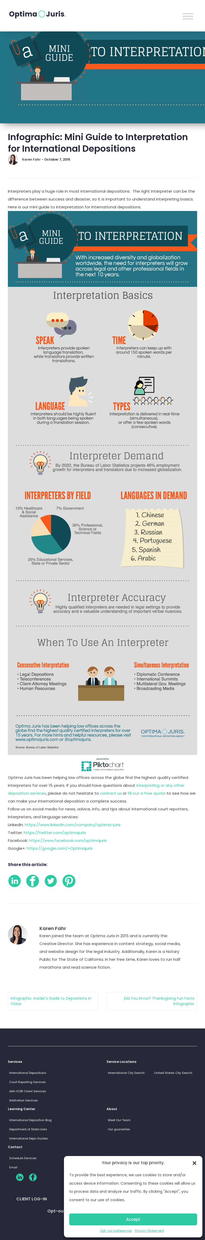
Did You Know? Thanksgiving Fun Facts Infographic (159, 1001)
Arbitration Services (23, 1100)
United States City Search (173, 1073)
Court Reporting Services (27, 1082)
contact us (111, 793)
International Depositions (27, 1073)
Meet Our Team (119, 1120)
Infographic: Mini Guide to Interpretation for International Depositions (98, 143)
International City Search (126, 1073)
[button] (194, 1162)
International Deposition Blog (30, 1120)
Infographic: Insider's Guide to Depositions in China (51, 1001)
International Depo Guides (28, 1138)
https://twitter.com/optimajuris (55, 832)
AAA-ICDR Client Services (27, 1091)
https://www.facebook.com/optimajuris (68, 840)
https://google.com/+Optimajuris (60, 848)
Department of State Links (28, 1129)
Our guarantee (119, 1129)
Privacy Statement (149, 1230)
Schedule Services (23, 1158)
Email (13, 1167)
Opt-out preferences (116, 1230)
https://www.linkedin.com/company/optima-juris (73, 824)
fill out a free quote (147, 793)
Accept (133, 1219)
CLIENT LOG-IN (31, 1199)
